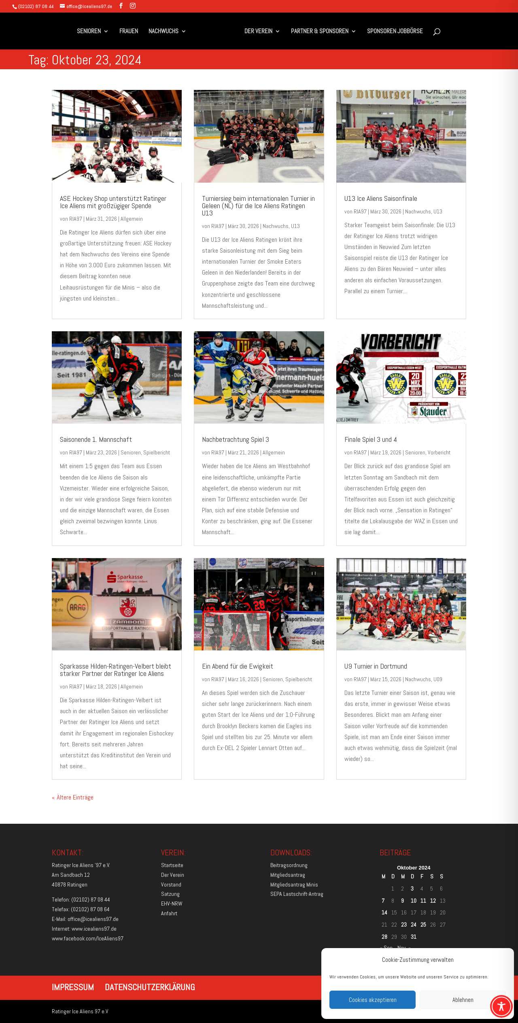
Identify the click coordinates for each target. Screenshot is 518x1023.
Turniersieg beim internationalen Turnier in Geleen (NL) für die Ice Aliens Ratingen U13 (258, 205)
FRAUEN (130, 31)
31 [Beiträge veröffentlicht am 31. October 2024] (413, 936)
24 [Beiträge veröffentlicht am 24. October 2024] (413, 924)
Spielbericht (156, 452)
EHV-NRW (172, 903)
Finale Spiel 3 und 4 (370, 439)
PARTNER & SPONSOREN (317, 31)
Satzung (170, 893)
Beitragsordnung (289, 865)
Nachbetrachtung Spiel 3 (235, 439)
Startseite (172, 865)
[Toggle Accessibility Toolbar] (501, 1006)
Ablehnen (462, 1000)
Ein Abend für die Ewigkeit (237, 666)
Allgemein (132, 218)
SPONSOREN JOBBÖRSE (392, 31)
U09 (437, 679)
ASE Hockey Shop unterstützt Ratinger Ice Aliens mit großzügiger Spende (113, 202)
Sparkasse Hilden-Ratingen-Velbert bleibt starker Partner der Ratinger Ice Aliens (115, 669)
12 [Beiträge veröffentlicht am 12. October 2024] (433, 900)
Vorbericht (439, 452)
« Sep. (387, 947)
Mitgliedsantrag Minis (294, 884)
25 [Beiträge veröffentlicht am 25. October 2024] (423, 924)
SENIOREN (91, 31)
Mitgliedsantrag (287, 874)
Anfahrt (169, 913)
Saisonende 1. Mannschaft (96, 439)
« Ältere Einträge (72, 797)
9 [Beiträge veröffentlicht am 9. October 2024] (402, 900)
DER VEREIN (256, 31)
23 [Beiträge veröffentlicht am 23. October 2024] (404, 924)
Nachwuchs (276, 226)
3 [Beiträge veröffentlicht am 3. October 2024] (412, 888)
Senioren (131, 452)
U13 (295, 226)
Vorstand (171, 884)
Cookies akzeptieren (373, 1000)
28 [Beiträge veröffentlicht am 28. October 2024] (384, 936)
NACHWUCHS (165, 31)
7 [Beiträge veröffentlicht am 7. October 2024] (383, 900)
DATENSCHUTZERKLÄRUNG (150, 987)
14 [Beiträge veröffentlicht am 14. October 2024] (384, 912)
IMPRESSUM (73, 987)
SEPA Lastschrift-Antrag (296, 893)
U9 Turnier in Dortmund (375, 666)
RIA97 (75, 218)
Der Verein (172, 874)
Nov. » (404, 947)
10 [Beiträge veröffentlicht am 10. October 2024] (413, 900)
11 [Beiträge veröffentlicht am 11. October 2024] (423, 900)
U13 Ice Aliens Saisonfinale (380, 198)
